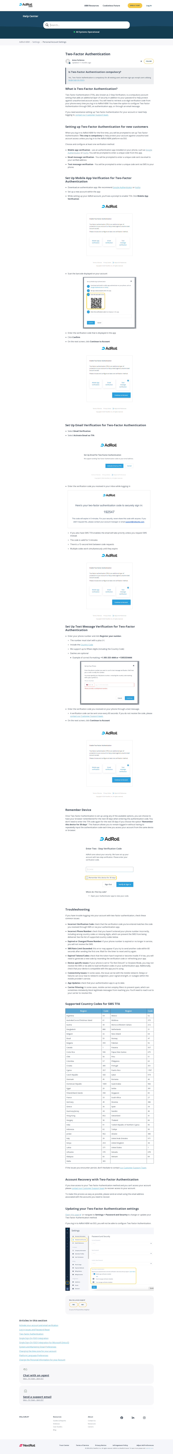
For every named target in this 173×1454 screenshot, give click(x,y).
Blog (54, 1430)
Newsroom (92, 1424)
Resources (57, 1417)
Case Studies (57, 1427)
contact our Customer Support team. (91, 115)
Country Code (87, 644)
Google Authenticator (122, 187)
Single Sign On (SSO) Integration (33, 1338)
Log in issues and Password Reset (34, 1329)
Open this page (72, 1214)
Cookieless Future (111, 5)
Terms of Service (82, 1445)
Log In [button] (149, 5)
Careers (90, 1427)
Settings (36, 42)
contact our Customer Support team (88, 1188)
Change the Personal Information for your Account (42, 1359)
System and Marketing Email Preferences (37, 1347)
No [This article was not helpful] (82, 1304)
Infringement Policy (120, 1445)
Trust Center (64, 1445)
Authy (86, 153)
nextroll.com (149, 1448)
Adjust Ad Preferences (145, 1445)
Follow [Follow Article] (149, 61)
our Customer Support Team (133, 1167)
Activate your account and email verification (38, 1325)
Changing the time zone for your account (37, 1351)
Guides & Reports (59, 1421)
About (90, 1417)
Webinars (56, 1424)
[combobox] (86, 25)
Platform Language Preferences (33, 1355)
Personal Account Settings (54, 42)
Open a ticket (135, 5)
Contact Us (92, 1421)
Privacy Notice (100, 1445)
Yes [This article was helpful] (73, 1304)
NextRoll (27, 1445)
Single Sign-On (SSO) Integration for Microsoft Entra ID (44, 1342)
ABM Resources (91, 5)
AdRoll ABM (24, 42)
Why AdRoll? (24, 1417)
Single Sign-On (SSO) (76, 80)
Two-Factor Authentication (31, 1334)
